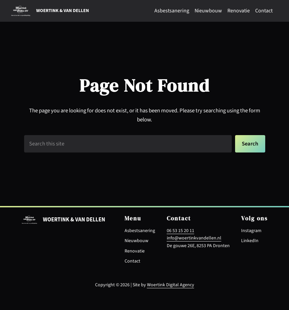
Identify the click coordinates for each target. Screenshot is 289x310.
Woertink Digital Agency (170, 285)
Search (250, 144)
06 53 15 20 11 (180, 230)
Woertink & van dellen (62, 10)
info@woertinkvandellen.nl (194, 238)
